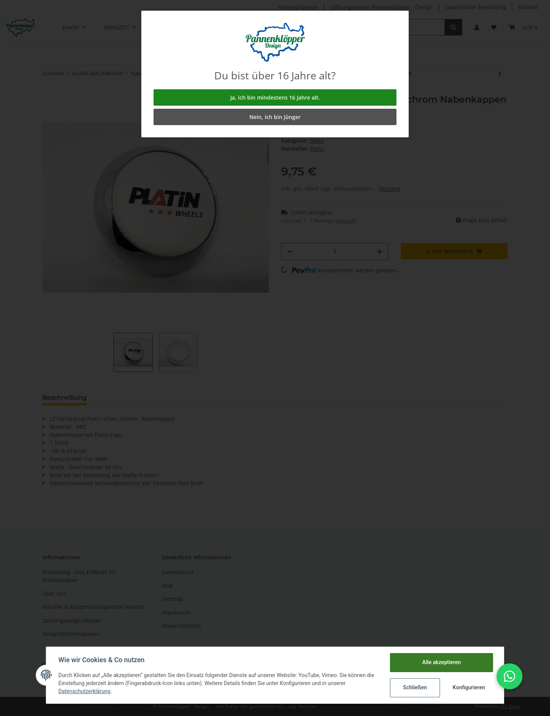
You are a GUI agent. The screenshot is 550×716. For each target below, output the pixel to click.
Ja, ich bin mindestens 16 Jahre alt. (275, 97)
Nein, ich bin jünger (275, 117)
